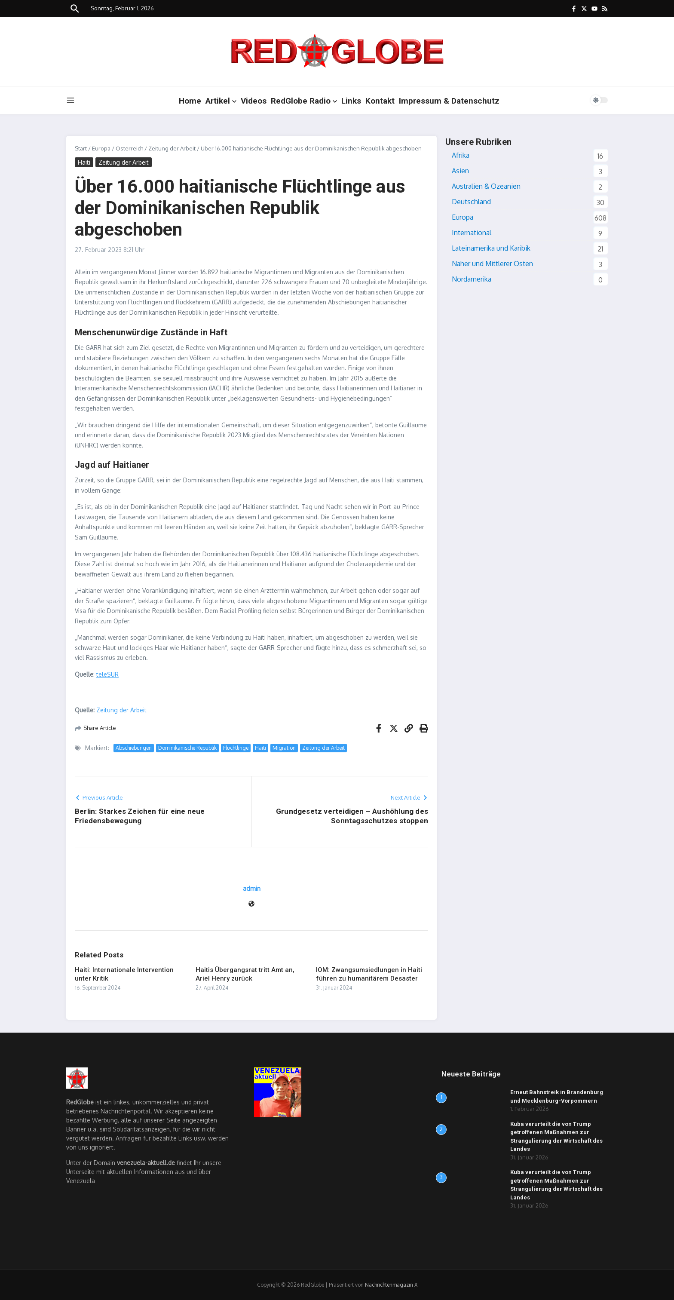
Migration (284, 748)
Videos (254, 101)
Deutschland (471, 201)
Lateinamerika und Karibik (491, 248)
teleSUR (107, 674)
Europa (101, 148)
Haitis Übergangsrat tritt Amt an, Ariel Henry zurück (245, 974)
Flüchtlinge (235, 748)
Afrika (460, 155)
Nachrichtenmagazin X (391, 1285)
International (471, 232)
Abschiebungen (134, 748)
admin (251, 888)
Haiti (84, 162)
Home (190, 101)
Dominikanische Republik (187, 748)
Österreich (129, 148)
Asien (460, 170)
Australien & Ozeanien (486, 186)
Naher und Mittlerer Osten (492, 263)
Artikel (220, 101)
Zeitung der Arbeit (172, 148)
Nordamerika (471, 279)
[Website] (251, 904)
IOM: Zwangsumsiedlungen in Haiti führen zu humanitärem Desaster (369, 974)
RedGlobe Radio (304, 101)
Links (351, 101)
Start (81, 148)
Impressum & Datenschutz (449, 101)
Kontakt (380, 101)
